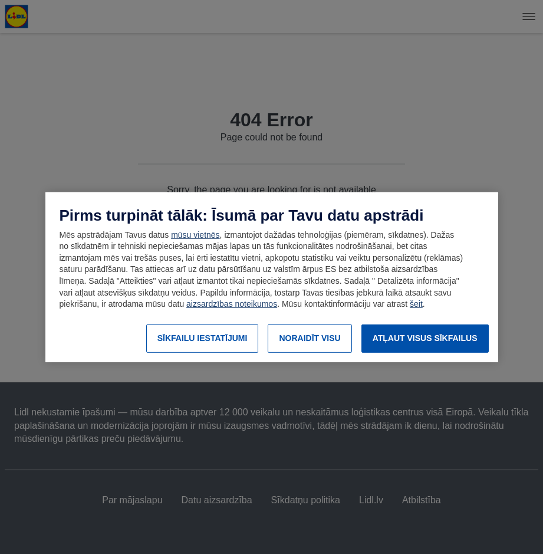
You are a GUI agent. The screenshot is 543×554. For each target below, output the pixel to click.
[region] (271, 277)
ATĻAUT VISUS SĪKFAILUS (425, 338)
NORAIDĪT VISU (309, 338)
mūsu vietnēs (195, 235)
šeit (416, 304)
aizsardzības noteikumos (231, 304)
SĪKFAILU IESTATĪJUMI (202, 338)
